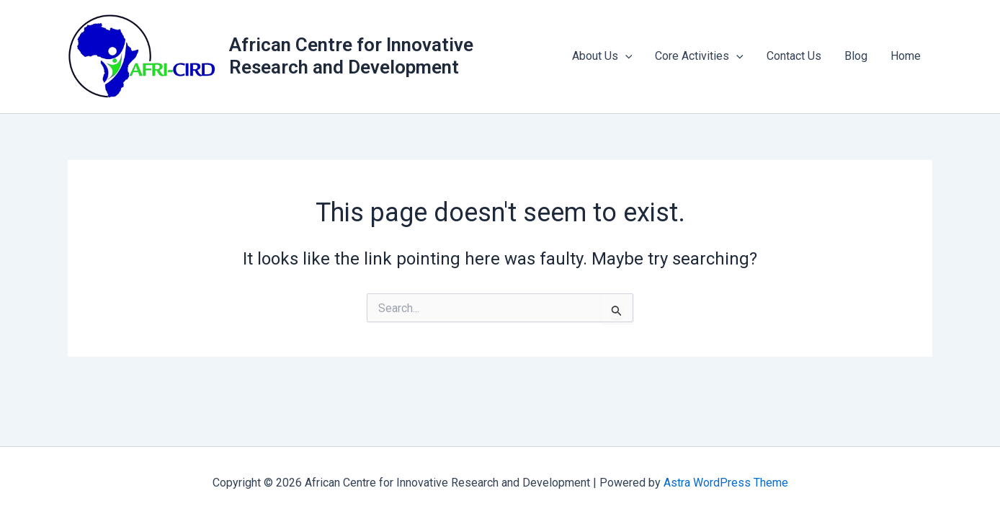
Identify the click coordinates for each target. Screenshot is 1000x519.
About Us (602, 56)
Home (905, 56)
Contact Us (794, 56)
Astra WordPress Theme (726, 482)
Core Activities (699, 56)
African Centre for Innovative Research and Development (351, 56)
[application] (625, 56)
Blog (855, 56)
